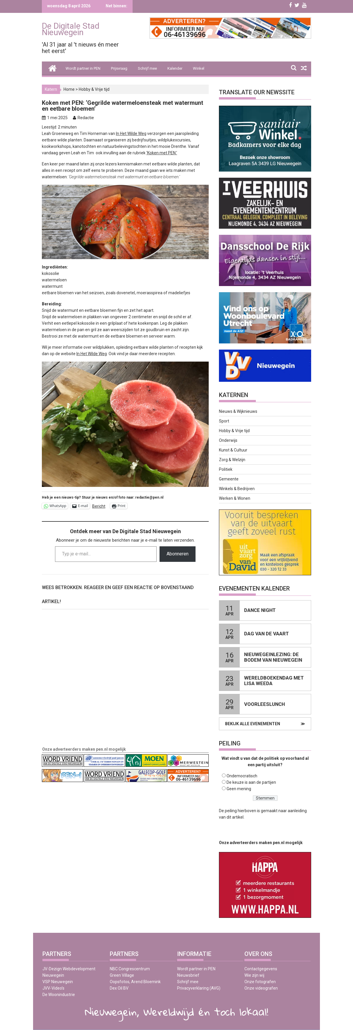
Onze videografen (261, 988)
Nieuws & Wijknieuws (238, 411)
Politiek (225, 469)
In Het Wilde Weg (131, 133)
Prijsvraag (119, 68)
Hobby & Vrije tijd (94, 89)
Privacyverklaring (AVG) (198, 988)
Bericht (98, 506)
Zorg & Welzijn (232, 459)
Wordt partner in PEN (83, 68)
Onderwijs (228, 440)
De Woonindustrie (58, 994)
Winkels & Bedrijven (237, 488)
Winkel (198, 68)
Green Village (122, 975)
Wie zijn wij (254, 975)
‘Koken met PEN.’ (161, 152)
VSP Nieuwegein (57, 981)
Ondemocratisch (242, 776)
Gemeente (229, 479)
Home (69, 89)
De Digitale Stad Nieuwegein (71, 29)
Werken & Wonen (234, 498)
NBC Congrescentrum (130, 968)
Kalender (174, 68)
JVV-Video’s (53, 988)
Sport (224, 421)
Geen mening (239, 788)
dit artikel (235, 817)
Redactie (86, 117)
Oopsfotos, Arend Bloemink (135, 981)
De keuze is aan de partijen (251, 782)
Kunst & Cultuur (233, 450)
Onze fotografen (260, 981)
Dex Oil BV (119, 988)
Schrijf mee (147, 68)
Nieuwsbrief (188, 975)
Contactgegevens (260, 968)
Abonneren (178, 554)
